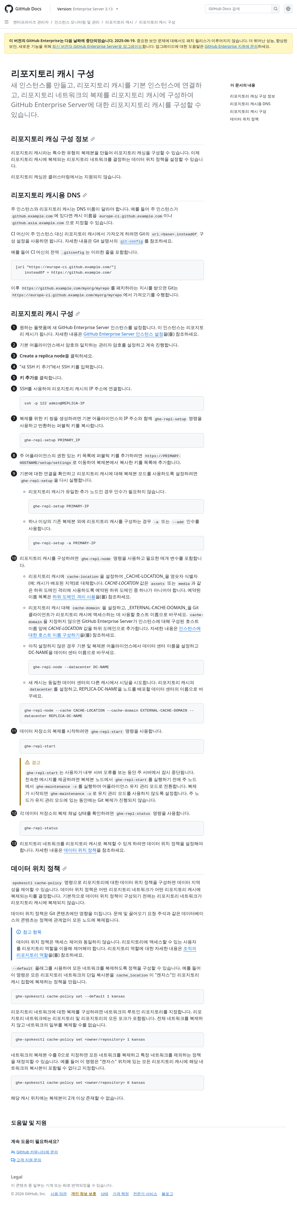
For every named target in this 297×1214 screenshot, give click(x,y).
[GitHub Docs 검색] (238, 9)
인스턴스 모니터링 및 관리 (77, 22)
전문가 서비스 (145, 1193)
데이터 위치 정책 (80, 850)
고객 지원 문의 (26, 1159)
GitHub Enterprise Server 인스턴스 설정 (123, 334)
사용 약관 (59, 1193)
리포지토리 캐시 (119, 22)
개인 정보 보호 (83, 1193)
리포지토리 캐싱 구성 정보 (53, 138)
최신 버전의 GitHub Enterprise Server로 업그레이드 (97, 46)
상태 (104, 1193)
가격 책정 (121, 1193)
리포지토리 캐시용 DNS (49, 194)
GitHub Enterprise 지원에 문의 (231, 46)
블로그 (167, 1193)
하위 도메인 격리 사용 (74, 597)
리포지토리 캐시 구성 (157, 22)
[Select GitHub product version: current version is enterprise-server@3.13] (88, 9)
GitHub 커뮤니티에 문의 (34, 1151)
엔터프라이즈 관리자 (31, 22)
